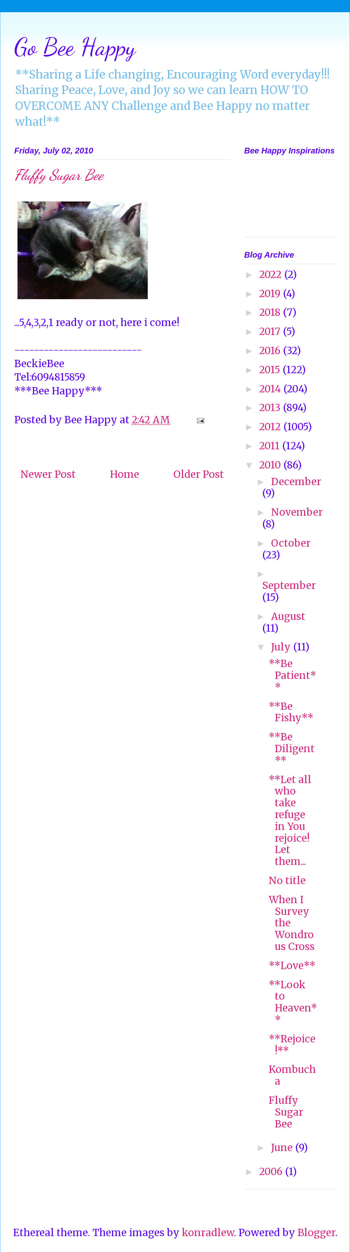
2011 (270, 446)
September (289, 585)
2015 (270, 369)
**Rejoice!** (292, 1045)
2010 (271, 465)
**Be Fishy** (291, 712)
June (283, 1147)
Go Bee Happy (75, 46)
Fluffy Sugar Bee (286, 1112)
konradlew (208, 1232)
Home (124, 474)
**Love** (292, 965)
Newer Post (48, 474)
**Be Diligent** (292, 749)
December (296, 481)
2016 (271, 350)
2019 (271, 293)
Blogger (316, 1232)
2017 (271, 331)
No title (287, 880)
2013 (271, 407)
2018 (271, 312)
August (288, 616)
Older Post (198, 474)
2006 (272, 1171)
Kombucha (292, 1075)
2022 (271, 274)
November (297, 512)
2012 (271, 426)
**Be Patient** (292, 675)
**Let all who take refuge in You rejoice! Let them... (290, 820)
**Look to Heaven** (293, 1002)
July (282, 647)
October (291, 543)
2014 (271, 389)
